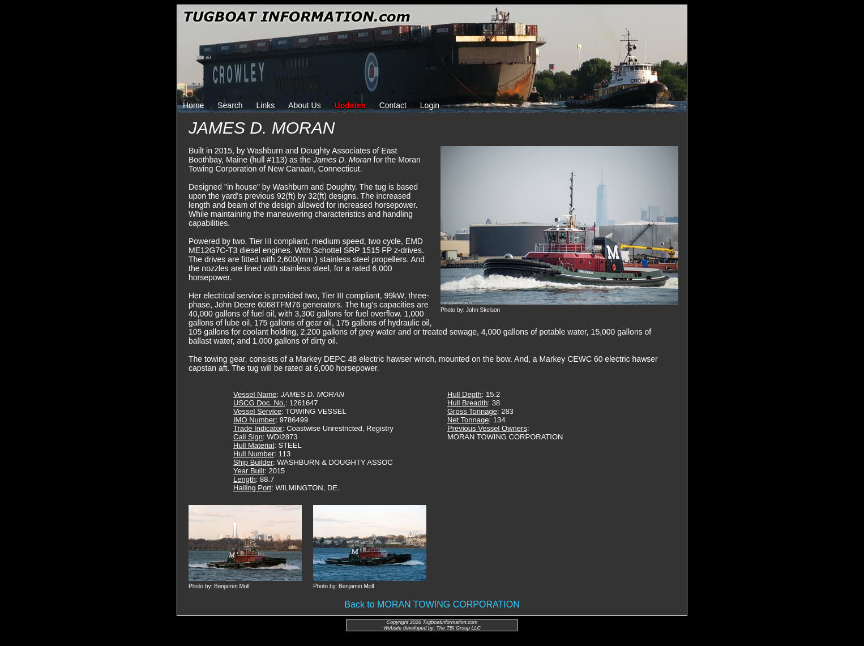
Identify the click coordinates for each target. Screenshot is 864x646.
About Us (304, 105)
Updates (350, 105)
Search (229, 105)
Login (429, 105)
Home (193, 105)
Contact (393, 105)
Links (265, 105)
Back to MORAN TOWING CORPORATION (431, 604)
